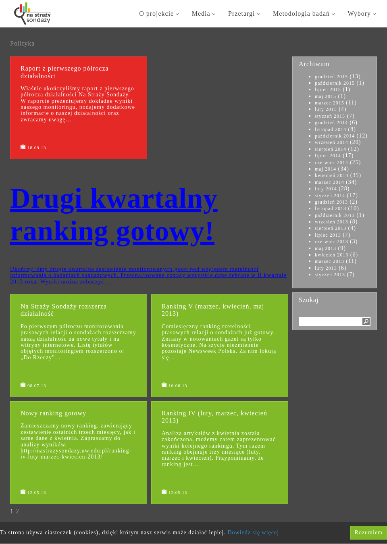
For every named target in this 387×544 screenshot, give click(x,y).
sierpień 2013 (330, 228)
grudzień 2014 (331, 122)
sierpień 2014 (330, 149)
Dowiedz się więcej (253, 532)
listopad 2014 (330, 129)
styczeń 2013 (330, 274)
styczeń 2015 (330, 116)
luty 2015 (326, 109)
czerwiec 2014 (331, 162)
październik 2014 (335, 136)
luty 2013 (326, 268)
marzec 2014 (329, 182)
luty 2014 (326, 189)
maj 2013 (325, 248)
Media (204, 13)
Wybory (362, 13)
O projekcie (159, 13)
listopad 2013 (330, 208)
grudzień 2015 (331, 76)
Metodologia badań (304, 13)
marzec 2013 (329, 261)
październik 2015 (335, 83)
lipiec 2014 (328, 155)
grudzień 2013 (331, 202)
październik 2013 (335, 215)
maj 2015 (325, 96)
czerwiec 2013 (331, 241)
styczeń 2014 (330, 195)
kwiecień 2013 (331, 255)
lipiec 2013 (328, 235)
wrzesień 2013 (331, 222)
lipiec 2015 (328, 89)
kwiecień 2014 (331, 175)
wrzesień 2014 (331, 142)
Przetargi (244, 13)
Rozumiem (369, 532)
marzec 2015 (329, 103)
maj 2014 (325, 169)
